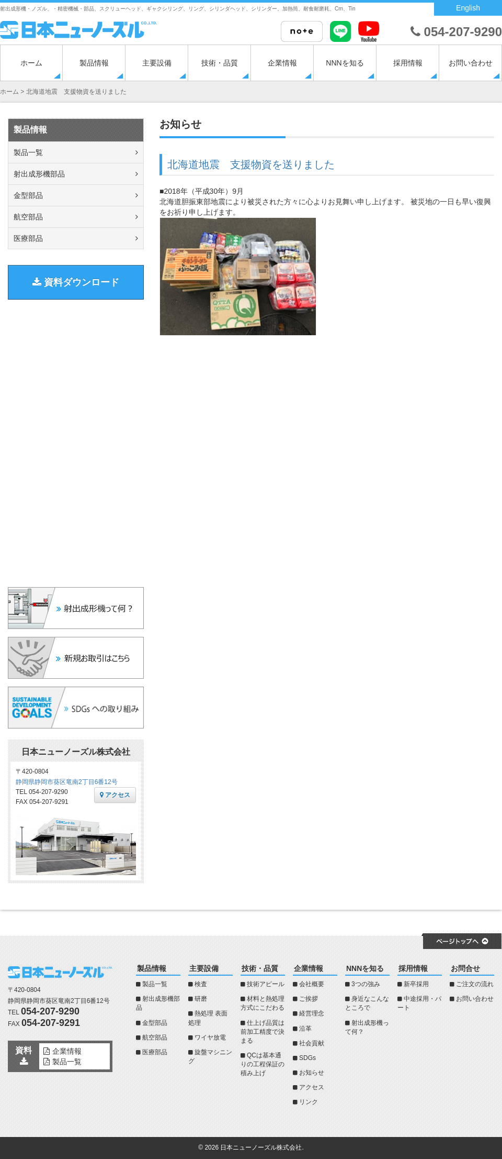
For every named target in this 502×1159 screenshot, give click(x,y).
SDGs (307, 1058)
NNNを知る (344, 63)
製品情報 (94, 63)
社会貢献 (311, 1043)
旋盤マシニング (210, 1056)
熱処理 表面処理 (207, 1018)
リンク (308, 1102)
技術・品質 (219, 63)
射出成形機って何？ (367, 1027)
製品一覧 (28, 152)
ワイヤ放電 (210, 1037)
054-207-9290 (456, 32)
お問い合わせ (471, 63)
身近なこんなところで (367, 1003)
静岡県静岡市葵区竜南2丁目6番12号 (67, 782)
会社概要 (311, 984)
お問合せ (465, 968)
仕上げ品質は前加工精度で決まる (262, 1031)
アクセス (115, 795)
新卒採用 (416, 984)
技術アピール (265, 984)
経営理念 (311, 1013)
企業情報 (282, 63)
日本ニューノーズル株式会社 (261, 1147)
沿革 (305, 1028)
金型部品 (28, 195)
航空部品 (28, 217)
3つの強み (365, 984)
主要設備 (157, 63)
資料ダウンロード (75, 282)
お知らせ (311, 1072)
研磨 (201, 998)
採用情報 (408, 63)
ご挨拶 (308, 998)
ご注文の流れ (475, 984)
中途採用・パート (419, 1003)
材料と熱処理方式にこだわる (262, 1003)
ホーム (31, 63)
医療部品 (28, 238)
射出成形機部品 (39, 174)
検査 (201, 984)
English (468, 8)
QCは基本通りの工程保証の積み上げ (262, 1064)
